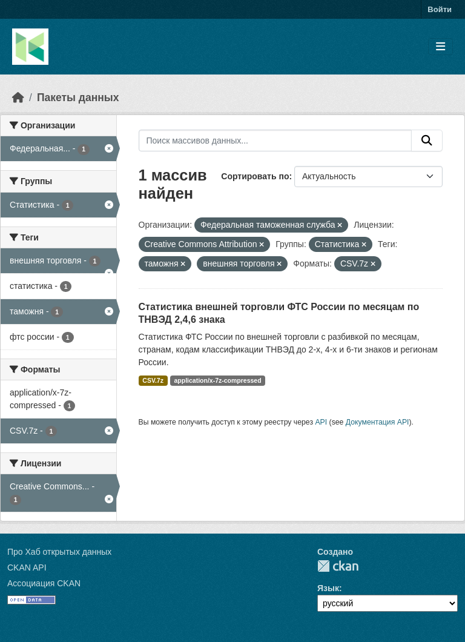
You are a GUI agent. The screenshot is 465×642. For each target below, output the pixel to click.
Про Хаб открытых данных (59, 552)
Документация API (377, 422)
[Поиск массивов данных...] (275, 140)
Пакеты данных (78, 97)
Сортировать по (255, 176)
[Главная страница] (18, 97)
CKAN (337, 566)
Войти (439, 9)
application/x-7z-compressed (217, 380)
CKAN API (27, 567)
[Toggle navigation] (440, 47)
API (321, 422)
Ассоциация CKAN (44, 583)
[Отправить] (427, 140)
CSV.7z (152, 380)
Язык (328, 588)
